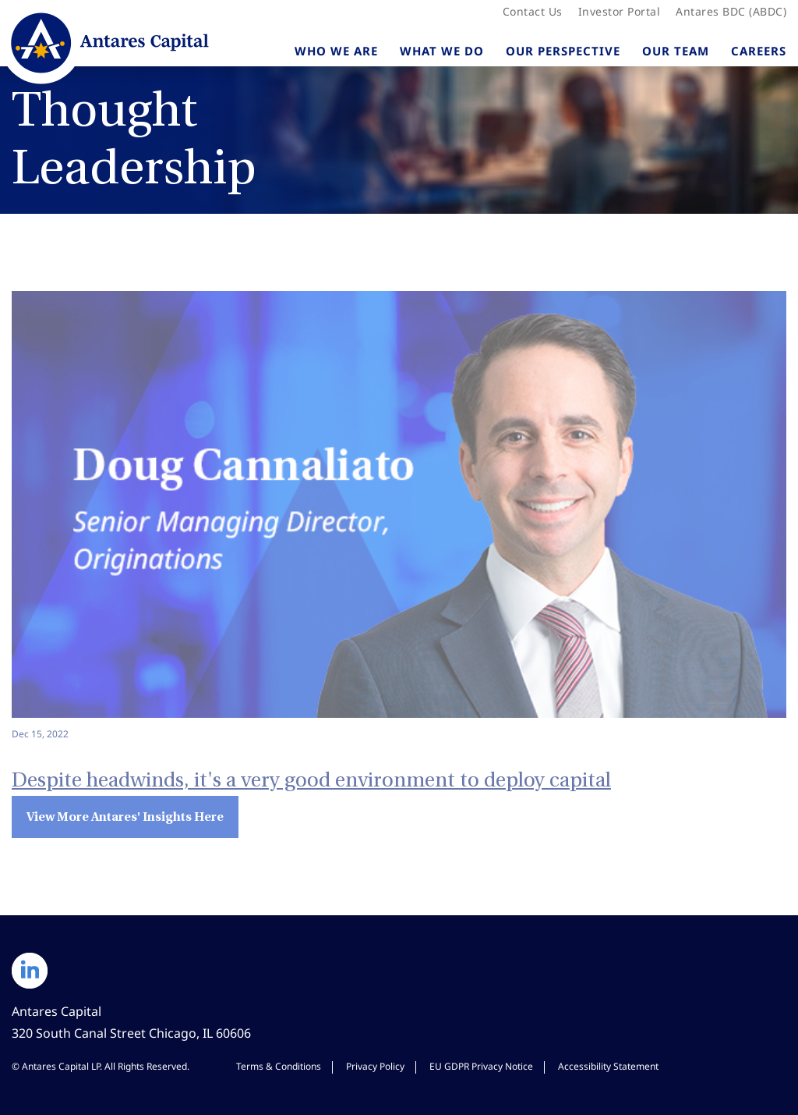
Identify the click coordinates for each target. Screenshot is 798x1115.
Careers (758, 51)
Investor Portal (619, 11)
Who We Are (336, 51)
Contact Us (533, 11)
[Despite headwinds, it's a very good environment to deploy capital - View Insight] (399, 516)
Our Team (675, 51)
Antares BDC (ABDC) (731, 11)
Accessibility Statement (608, 1066)
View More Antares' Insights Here (125, 816)
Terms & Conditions (278, 1066)
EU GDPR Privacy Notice (481, 1066)
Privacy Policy (375, 1066)
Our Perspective (563, 51)
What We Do (442, 51)
